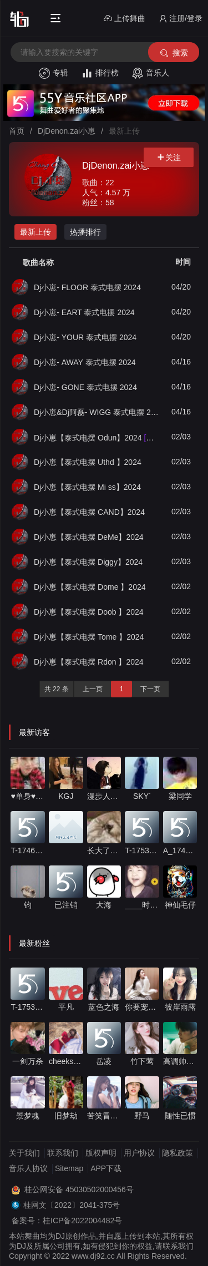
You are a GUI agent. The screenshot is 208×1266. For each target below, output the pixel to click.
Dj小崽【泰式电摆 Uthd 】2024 (87, 462)
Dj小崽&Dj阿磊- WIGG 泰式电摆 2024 (97, 412)
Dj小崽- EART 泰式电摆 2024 (84, 312)
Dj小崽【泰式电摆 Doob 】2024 (89, 611)
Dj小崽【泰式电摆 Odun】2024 (97, 437)
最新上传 (35, 231)
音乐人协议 (28, 1168)
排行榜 (100, 73)
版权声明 (100, 1152)
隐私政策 (177, 1152)
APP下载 (105, 1168)
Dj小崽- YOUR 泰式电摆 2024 (85, 337)
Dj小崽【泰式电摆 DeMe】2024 (89, 537)
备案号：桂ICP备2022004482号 (67, 1220)
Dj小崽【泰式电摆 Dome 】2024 (90, 587)
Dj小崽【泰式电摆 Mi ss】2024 (87, 487)
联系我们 (62, 1152)
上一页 (93, 689)
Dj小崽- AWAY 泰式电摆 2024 (85, 362)
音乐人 (150, 73)
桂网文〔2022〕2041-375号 (71, 1205)
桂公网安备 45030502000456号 (79, 1189)
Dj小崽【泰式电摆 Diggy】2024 (88, 562)
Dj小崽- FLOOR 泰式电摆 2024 (87, 287)
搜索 (173, 53)
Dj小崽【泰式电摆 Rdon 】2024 (89, 661)
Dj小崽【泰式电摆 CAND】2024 (89, 512)
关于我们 (24, 1152)
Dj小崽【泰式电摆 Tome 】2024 (89, 636)
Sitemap (69, 1168)
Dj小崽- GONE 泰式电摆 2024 (85, 387)
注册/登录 (180, 18)
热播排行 (85, 231)
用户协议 (139, 1152)
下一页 (150, 689)
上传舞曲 (124, 18)
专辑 (53, 73)
